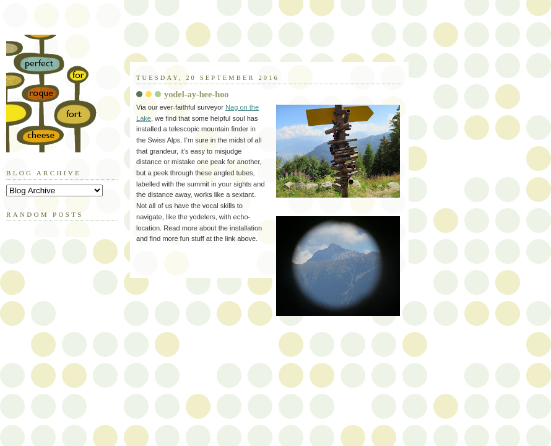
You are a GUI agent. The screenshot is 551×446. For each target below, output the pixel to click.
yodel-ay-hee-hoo (196, 94)
